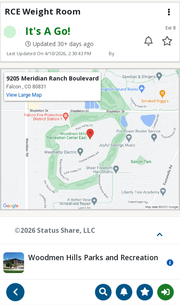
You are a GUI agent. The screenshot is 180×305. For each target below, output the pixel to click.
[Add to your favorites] (166, 41)
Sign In (165, 292)
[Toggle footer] (157, 230)
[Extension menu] (168, 12)
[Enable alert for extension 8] (148, 41)
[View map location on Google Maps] (90, 138)
